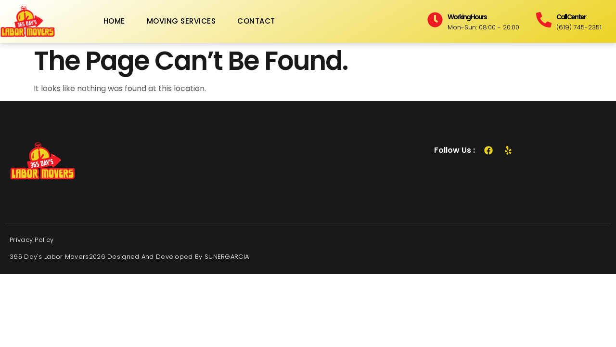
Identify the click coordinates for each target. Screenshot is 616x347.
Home (114, 21)
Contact (256, 21)
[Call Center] (544, 19)
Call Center (571, 17)
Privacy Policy (31, 239)
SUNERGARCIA (227, 256)
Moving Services (181, 21)
